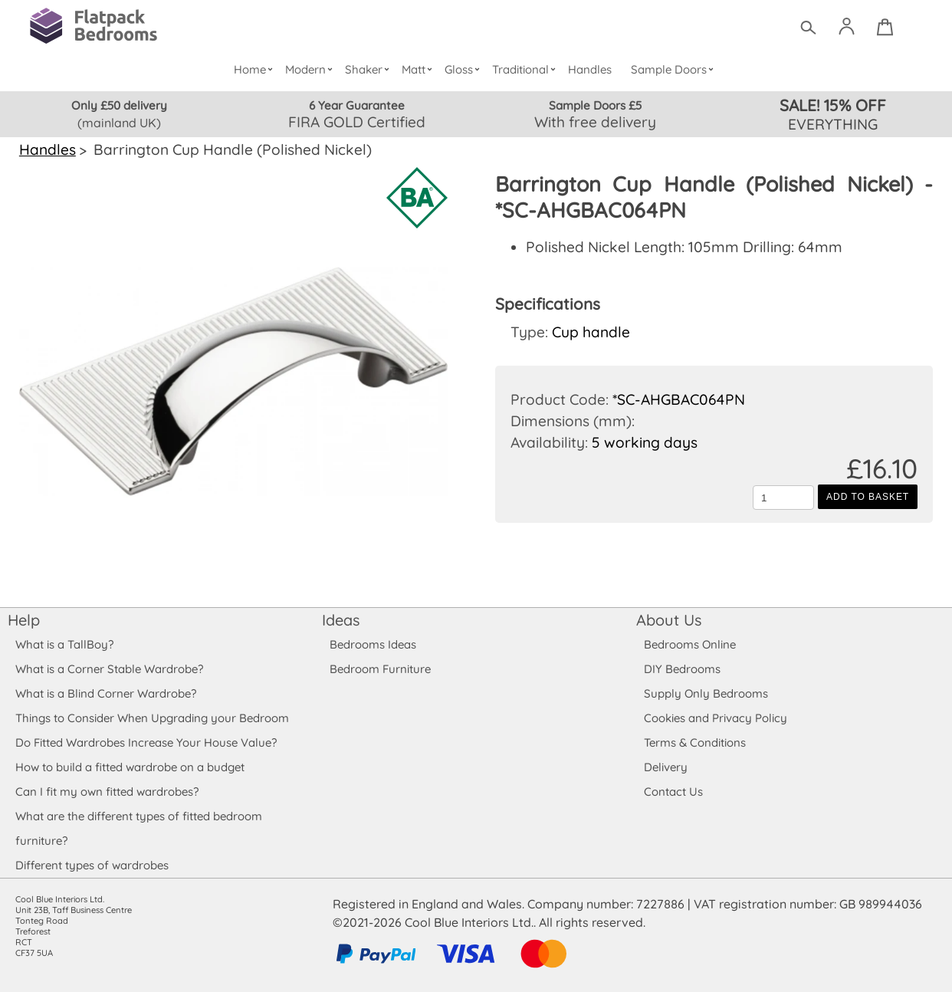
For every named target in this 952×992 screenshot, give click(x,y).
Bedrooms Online (690, 644)
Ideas (341, 619)
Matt (420, 69)
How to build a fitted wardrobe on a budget (130, 767)
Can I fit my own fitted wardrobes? (106, 791)
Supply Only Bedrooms (705, 693)
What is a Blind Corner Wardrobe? (105, 693)
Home (256, 69)
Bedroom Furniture (380, 669)
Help (24, 619)
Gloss (465, 69)
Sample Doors (674, 69)
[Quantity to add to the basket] (783, 497)
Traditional (527, 69)
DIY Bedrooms (682, 669)
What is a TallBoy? (64, 644)
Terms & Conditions (695, 742)
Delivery (666, 767)
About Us (668, 619)
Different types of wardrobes (92, 865)
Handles (590, 69)
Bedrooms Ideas (373, 644)
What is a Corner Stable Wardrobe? (109, 669)
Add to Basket (867, 496)
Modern (312, 69)
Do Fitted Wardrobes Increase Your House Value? (146, 742)
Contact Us (673, 791)
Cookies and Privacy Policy (715, 718)
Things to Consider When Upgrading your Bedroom (151, 718)
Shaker (370, 69)
